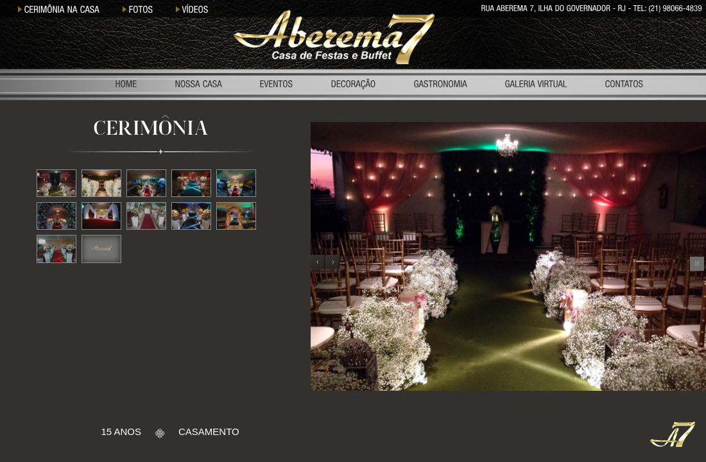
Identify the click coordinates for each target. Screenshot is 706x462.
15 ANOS (121, 431)
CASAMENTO (208, 431)
